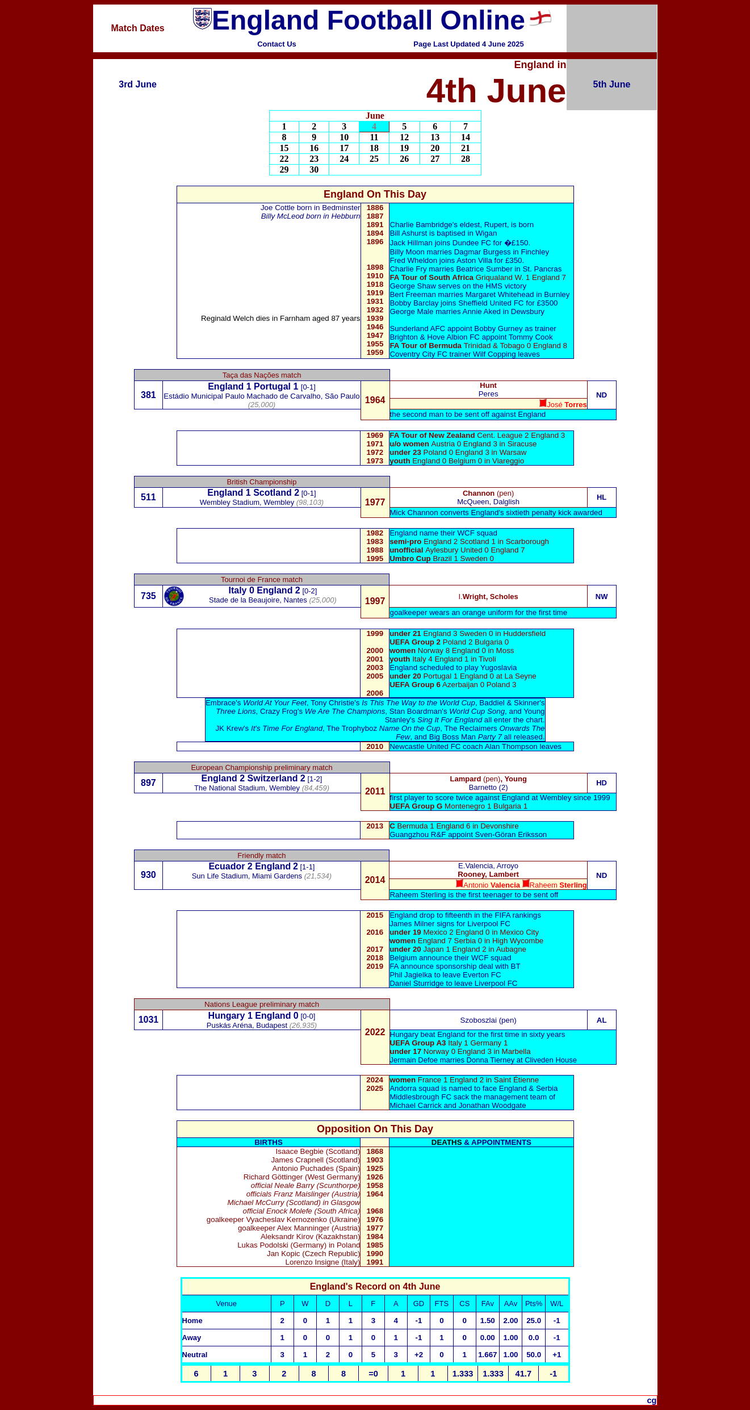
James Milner (413, 923)
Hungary (226, 1015)
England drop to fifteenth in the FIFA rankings (465, 915)
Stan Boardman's (447, 711)
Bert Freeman (412, 294)
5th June (612, 84)
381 (148, 395)
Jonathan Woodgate (492, 1105)
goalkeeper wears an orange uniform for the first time (478, 612)
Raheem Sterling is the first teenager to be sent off (473, 894)
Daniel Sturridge (416, 983)
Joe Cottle (278, 207)
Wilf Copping (494, 354)
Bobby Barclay (413, 303)
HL (601, 497)
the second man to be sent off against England (468, 414)
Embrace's (256, 702)
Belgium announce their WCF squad (450, 957)
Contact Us (276, 44)
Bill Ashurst (408, 233)
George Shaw (412, 286)
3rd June (138, 84)
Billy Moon (406, 252)
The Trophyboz (383, 728)
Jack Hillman (411, 243)
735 (148, 596)
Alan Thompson (511, 746)
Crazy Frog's (322, 711)
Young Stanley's (465, 715)
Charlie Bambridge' (421, 224)
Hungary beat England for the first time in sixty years (477, 1034)
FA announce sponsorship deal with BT (454, 966)
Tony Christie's (393, 702)
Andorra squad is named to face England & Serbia (473, 1088)
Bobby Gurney (498, 328)
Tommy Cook (531, 337)
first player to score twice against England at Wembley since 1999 (500, 797)
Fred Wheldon (413, 260)
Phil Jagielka (410, 974)
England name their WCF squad (443, 533)
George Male (412, 311)
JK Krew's (268, 728)
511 (148, 497)
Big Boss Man (465, 737)
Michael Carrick (415, 1105)
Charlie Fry (407, 269)
